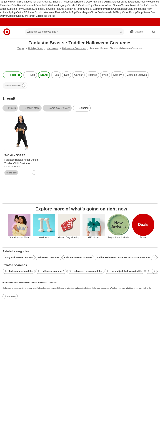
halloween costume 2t (51, 271)
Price (105, 75)
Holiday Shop (35, 48)
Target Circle (35, 16)
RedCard (23, 16)
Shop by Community (94, 8)
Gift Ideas (38, 8)
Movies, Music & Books (134, 5)
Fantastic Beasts (12, 166)
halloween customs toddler (85, 271)
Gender (78, 75)
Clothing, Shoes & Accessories (59, 1)
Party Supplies (25, 8)
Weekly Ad (110, 12)
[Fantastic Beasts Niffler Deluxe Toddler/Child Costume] (21, 161)
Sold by (117, 75)
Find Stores (48, 16)
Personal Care (33, 5)
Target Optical (113, 8)
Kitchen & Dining (101, 1)
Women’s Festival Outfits (58, 12)
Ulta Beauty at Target (71, 8)
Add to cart (11, 173)
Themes (92, 75)
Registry (13, 16)
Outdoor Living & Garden (125, 1)
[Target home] (7, 32)
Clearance (133, 8)
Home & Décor (84, 1)
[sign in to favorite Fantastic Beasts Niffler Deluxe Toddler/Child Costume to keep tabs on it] (34, 172)
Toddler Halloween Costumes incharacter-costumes (123, 257)
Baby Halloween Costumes (19, 257)
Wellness (53, 5)
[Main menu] (17, 31)
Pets (57, 8)
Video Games (113, 5)
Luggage (63, 5)
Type (56, 75)
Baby (14, 5)
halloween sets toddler (19, 271)
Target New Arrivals (11, 1)
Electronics (100, 5)
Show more (10, 296)
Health (44, 5)
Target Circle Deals (93, 12)
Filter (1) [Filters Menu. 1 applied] (12, 75)
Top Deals (77, 12)
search (121, 32)
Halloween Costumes (74, 48)
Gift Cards (49, 8)
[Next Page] (24, 85)
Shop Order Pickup (126, 12)
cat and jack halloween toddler (125, 271)
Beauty (21, 5)
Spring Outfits (15, 12)
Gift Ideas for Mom (32, 1)
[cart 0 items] (153, 31)
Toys (91, 5)
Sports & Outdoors (78, 5)
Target (21, 48)
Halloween (52, 48)
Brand (44, 75)
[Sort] (30, 75)
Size (66, 75)
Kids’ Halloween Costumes (78, 257)
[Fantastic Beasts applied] (15, 85)
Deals (124, 8)
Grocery (143, 1)
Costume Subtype (137, 75)
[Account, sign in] (138, 31)
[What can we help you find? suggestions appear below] (74, 31)
